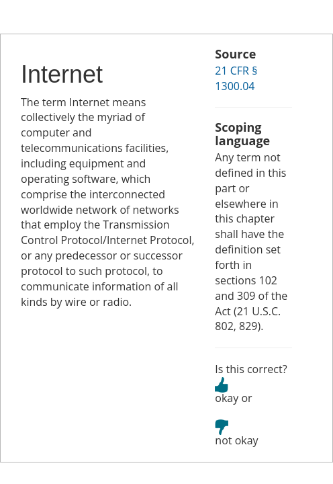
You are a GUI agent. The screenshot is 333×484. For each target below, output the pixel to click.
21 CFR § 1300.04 (236, 78)
